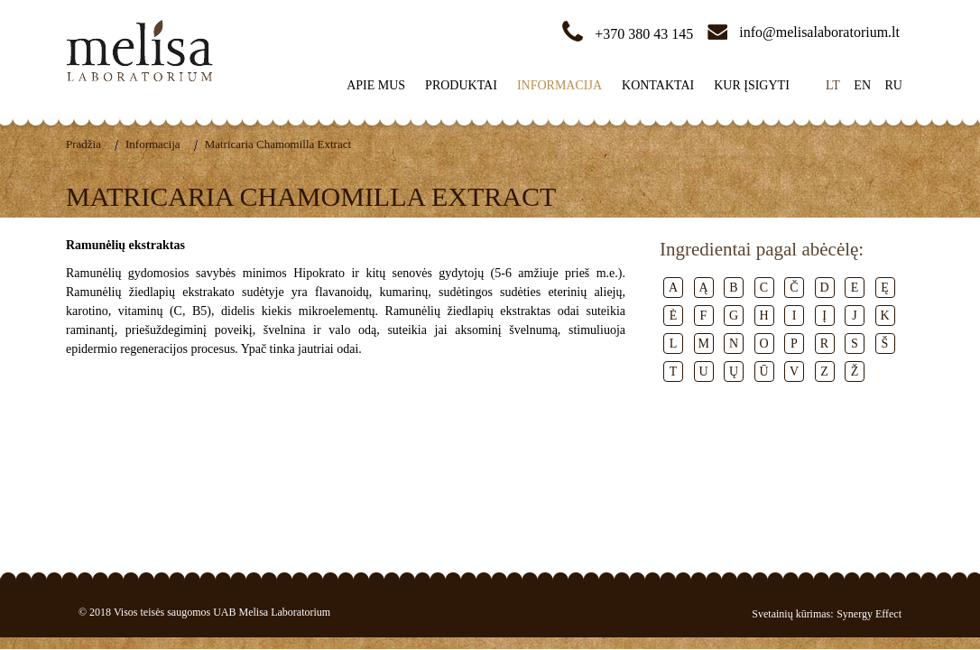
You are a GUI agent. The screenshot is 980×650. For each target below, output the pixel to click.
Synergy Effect (869, 614)
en (862, 85)
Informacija (559, 85)
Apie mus (376, 85)
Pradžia (83, 144)
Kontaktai (658, 85)
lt (833, 85)
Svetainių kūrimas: (792, 614)
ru (893, 85)
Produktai (461, 85)
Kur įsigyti (752, 85)
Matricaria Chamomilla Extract (278, 144)
